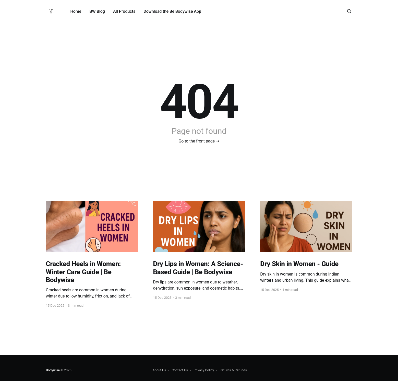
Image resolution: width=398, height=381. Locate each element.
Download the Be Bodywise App (172, 11)
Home (75, 11)
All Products (124, 11)
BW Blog (97, 11)
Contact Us (180, 370)
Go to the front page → (198, 141)
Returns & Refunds (233, 370)
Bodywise (53, 370)
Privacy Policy (204, 370)
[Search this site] (349, 11)
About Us (159, 370)
